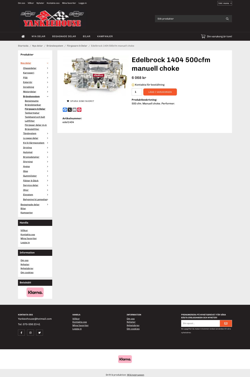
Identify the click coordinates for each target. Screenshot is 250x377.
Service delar (36, 185)
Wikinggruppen (135, 374)
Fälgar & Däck (36, 180)
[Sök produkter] (189, 18)
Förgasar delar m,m (36, 125)
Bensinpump (32, 100)
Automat (36, 152)
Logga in (83, 3)
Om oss (21, 3)
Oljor (36, 190)
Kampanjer (105, 36)
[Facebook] (64, 110)
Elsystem (36, 194)
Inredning (36, 87)
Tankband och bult (35, 117)
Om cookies (27, 272)
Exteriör (36, 82)
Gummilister (36, 175)
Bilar (86, 36)
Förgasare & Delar (35, 108)
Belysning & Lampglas (36, 199)
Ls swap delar (36, 138)
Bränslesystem (36, 96)
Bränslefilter (32, 129)
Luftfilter (30, 120)
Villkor (31, 3)
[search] (227, 18)
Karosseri (36, 72)
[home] (23, 36)
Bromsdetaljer (36, 157)
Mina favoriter (69, 3)
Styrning (36, 161)
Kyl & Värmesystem (36, 142)
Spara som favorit (80, 101)
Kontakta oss (53, 3)
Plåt (36, 77)
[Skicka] (226, 323)
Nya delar (38, 36)
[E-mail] (74, 110)
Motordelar (36, 91)
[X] (69, 110)
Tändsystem (36, 133)
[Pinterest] (79, 110)
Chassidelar (36, 68)
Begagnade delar (64, 36)
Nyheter (40, 3)
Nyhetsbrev (27, 268)
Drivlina (36, 147)
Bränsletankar (33, 104)
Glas (36, 171)
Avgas (36, 166)
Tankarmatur (32, 112)
